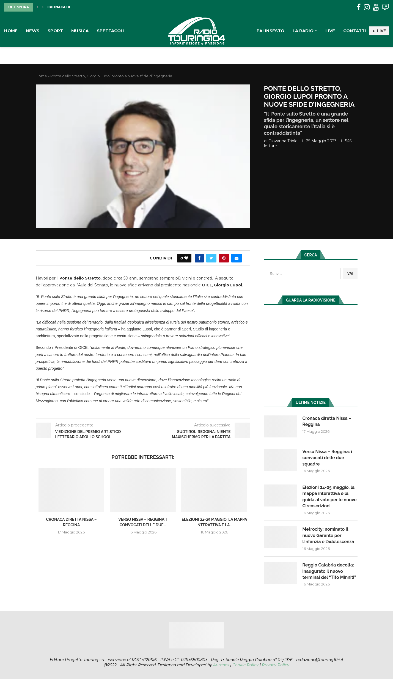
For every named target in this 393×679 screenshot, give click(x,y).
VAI (350, 273)
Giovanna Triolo (283, 140)
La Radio (303, 30)
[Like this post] (186, 258)
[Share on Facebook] (199, 258)
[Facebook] (358, 7)
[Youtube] (376, 7)
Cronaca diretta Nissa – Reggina (327, 421)
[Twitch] (385, 7)
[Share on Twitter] (211, 258)
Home (11, 30)
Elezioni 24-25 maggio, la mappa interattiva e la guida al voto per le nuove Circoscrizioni (330, 496)
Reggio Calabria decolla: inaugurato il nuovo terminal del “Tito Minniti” (329, 571)
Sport (55, 30)
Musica (80, 30)
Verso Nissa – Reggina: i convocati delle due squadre (327, 458)
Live (330, 30)
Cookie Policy (245, 664)
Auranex (221, 664)
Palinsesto (270, 30)
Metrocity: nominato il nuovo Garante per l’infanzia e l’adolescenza (328, 535)
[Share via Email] (236, 258)
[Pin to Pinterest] (224, 258)
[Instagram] (367, 7)
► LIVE (379, 30)
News (32, 30)
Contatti (354, 30)
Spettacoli (111, 30)
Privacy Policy (275, 664)
